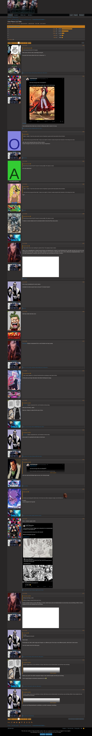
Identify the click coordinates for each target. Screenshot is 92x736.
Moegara (15, 301)
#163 (83, 131)
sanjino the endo (31, 23)
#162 (83, 76)
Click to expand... (53, 472)
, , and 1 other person (36, 72)
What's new (22, 15)
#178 (83, 630)
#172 (83, 400)
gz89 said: (26, 134)
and (29, 715)
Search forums (15, 17)
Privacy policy (77, 728)
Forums (10, 15)
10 (20, 42)
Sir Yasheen (15, 204)
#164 (83, 161)
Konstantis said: (27, 432)
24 (26, 42)
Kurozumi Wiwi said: (27, 48)
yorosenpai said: (27, 462)
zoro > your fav (42, 23)
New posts (10, 17)
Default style (11, 728)
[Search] (81, 15)
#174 (83, 459)
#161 (83, 45)
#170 (83, 341)
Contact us (64, 728)
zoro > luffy (37, 23)
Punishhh (15, 479)
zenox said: (26, 632)
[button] (18, 15)
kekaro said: (26, 491)
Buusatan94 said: (27, 373)
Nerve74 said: (26, 245)
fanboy (14, 331)
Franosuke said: (27, 595)
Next (29, 42)
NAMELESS (14, 390)
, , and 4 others (33, 456)
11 (22, 42)
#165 (83, 184)
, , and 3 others (33, 515)
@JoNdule (25, 343)
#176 (83, 518)
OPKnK (14, 151)
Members (30, 15)
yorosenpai (14, 96)
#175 (83, 489)
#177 (83, 593)
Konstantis (14, 263)
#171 (83, 370)
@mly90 (25, 123)
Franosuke (14, 420)
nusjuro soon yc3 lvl (23, 23)
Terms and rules (70, 728)
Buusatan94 (15, 233)
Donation (16, 15)
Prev (9, 42)
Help (81, 728)
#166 (83, 213)
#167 (83, 243)
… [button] (13, 42)
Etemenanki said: (27, 163)
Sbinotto (10, 23)
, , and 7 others (33, 128)
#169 (83, 311)
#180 (83, 689)
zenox (14, 509)
